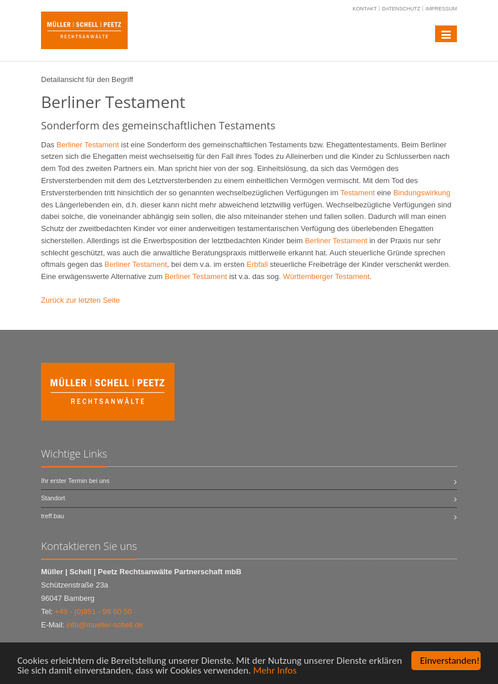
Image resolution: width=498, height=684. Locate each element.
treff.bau (52, 515)
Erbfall (257, 264)
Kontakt (364, 9)
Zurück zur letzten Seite (80, 300)
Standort (53, 498)
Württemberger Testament (326, 276)
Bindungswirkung (422, 192)
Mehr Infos (274, 670)
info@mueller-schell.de (104, 624)
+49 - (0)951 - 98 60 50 (93, 611)
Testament (357, 192)
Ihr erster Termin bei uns (75, 480)
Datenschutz (401, 9)
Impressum (441, 9)
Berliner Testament (88, 144)
